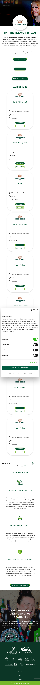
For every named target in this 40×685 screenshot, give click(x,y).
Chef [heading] (20, 183)
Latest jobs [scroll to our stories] (19, 69)
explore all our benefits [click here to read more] (20, 585)
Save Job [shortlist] (19, 126)
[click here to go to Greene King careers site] (20, 656)
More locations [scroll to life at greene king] (18, 78)
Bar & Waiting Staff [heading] (20, 102)
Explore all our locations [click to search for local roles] (13, 636)
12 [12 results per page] (25, 466)
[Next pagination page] (37, 463)
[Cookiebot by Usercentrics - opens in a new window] (30, 310)
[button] (32, 4)
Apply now (20, 122)
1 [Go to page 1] (32, 463)
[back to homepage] (6, 4)
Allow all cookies (20, 368)
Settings (32, 362)
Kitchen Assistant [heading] (20, 265)
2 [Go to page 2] (35, 463)
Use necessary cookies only (20, 373)
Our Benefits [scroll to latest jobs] (19, 59)
